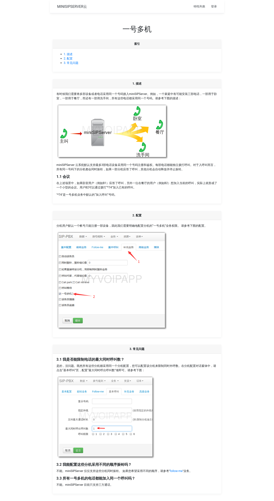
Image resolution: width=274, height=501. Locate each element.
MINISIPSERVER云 (72, 6)
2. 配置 (68, 58)
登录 (214, 6)
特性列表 (199, 6)
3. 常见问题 (71, 63)
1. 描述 (68, 54)
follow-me (176, 471)
